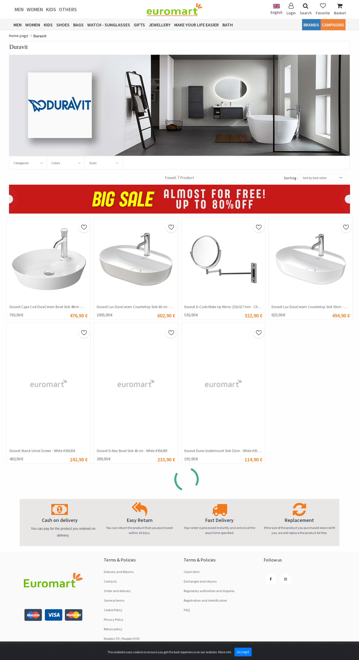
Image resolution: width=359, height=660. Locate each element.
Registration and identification (205, 600)
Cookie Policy (113, 610)
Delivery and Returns (119, 572)
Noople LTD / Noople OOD (122, 638)
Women (35, 9)
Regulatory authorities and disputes (209, 591)
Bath (227, 24)
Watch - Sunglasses (108, 24)
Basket (340, 9)
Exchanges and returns (200, 581)
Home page (18, 35)
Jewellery (160, 24)
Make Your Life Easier (196, 24)
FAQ (187, 610)
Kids (51, 9)
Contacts (110, 581)
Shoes (63, 24)
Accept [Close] (243, 651)
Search (306, 9)
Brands (311, 24)
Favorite (323, 9)
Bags (78, 24)
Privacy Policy (113, 619)
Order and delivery (117, 591)
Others (68, 9)
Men (19, 9)
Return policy (113, 629)
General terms (114, 600)
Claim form (192, 572)
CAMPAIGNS (333, 24)
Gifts (139, 24)
